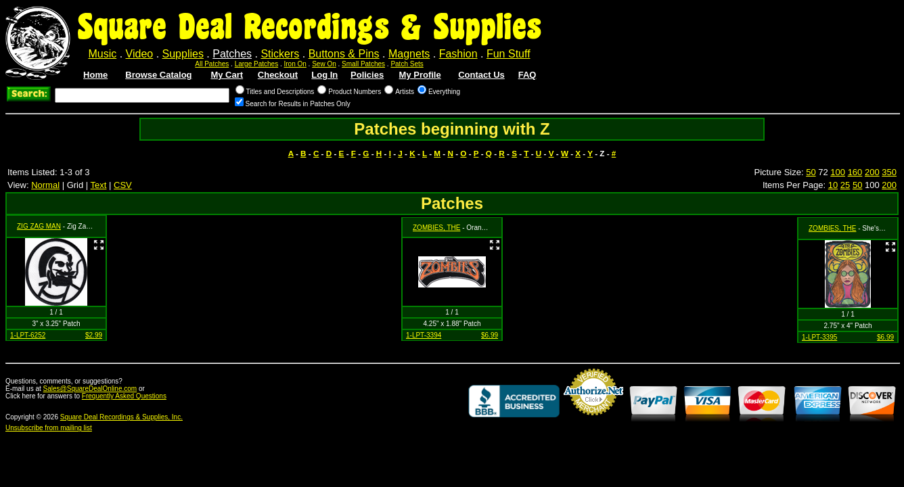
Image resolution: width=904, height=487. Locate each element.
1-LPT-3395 (819, 337)
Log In (324, 75)
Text (99, 185)
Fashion (458, 54)
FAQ (527, 75)
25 (845, 185)
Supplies (183, 54)
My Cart (226, 75)
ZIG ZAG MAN (39, 226)
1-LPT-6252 (27, 335)
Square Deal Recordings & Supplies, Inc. (121, 417)
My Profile (420, 75)
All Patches (212, 64)
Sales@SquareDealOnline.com (90, 388)
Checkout (278, 75)
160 (855, 172)
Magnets (409, 54)
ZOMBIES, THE (436, 227)
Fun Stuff (508, 54)
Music (102, 54)
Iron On (295, 64)
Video (140, 54)
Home (95, 75)
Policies (367, 75)
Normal (45, 185)
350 (889, 172)
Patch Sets (406, 64)
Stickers (280, 54)
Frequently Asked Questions (124, 396)
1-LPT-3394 (423, 335)
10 (833, 185)
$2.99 (93, 335)
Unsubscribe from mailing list (48, 428)
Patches (232, 54)
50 (810, 172)
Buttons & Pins (344, 54)
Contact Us (481, 75)
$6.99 (489, 335)
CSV (123, 185)
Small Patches (363, 64)
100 (837, 172)
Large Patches (257, 64)
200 (872, 172)
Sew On (324, 64)
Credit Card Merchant (593, 420)
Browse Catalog (158, 75)
